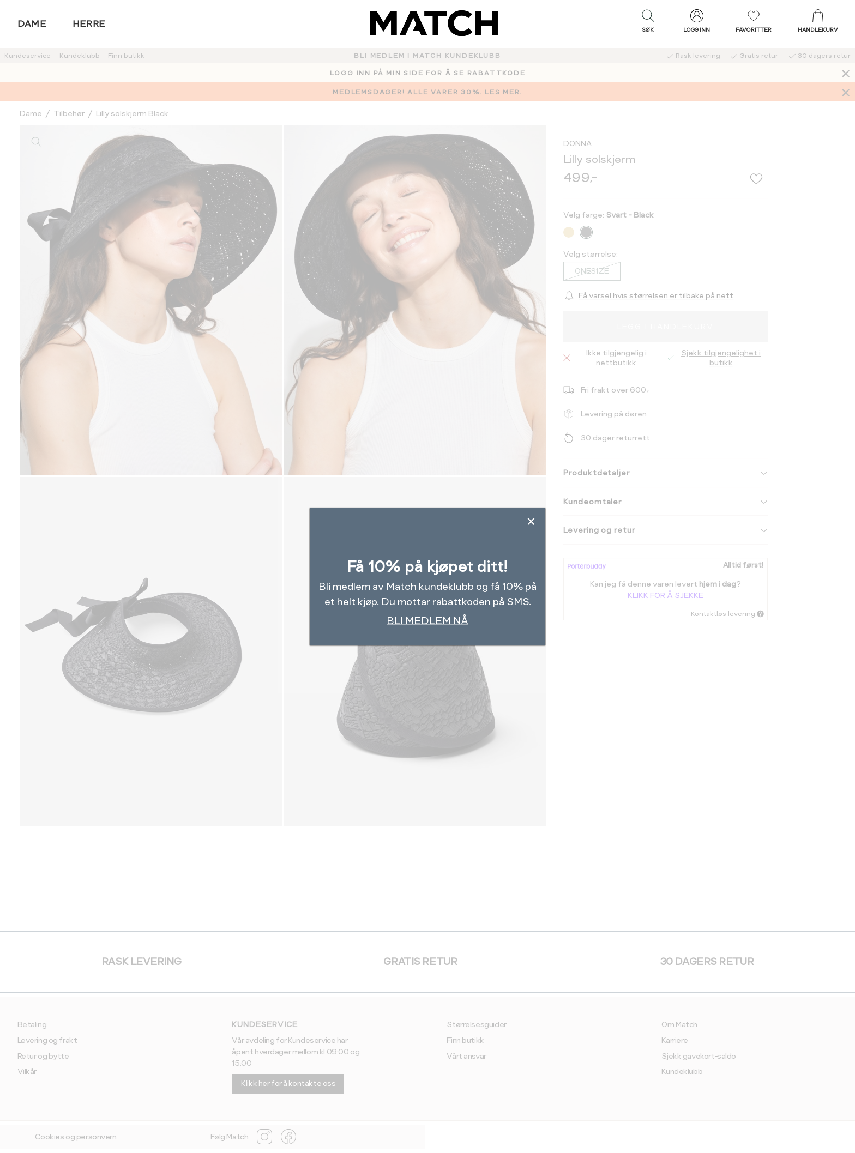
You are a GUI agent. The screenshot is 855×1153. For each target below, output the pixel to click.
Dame (32, 23)
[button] (648, 23)
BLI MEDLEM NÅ (427, 620)
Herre (89, 23)
